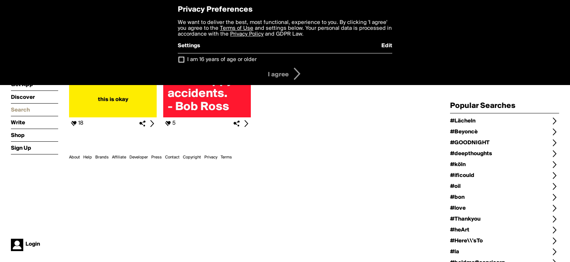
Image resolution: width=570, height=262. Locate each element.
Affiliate (119, 157)
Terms (226, 157)
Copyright (192, 157)
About (74, 157)
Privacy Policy (247, 34)
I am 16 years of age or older (222, 60)
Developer (138, 157)
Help (87, 157)
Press (156, 157)
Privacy (210, 157)
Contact (172, 157)
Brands (102, 157)
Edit (386, 46)
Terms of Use (236, 28)
